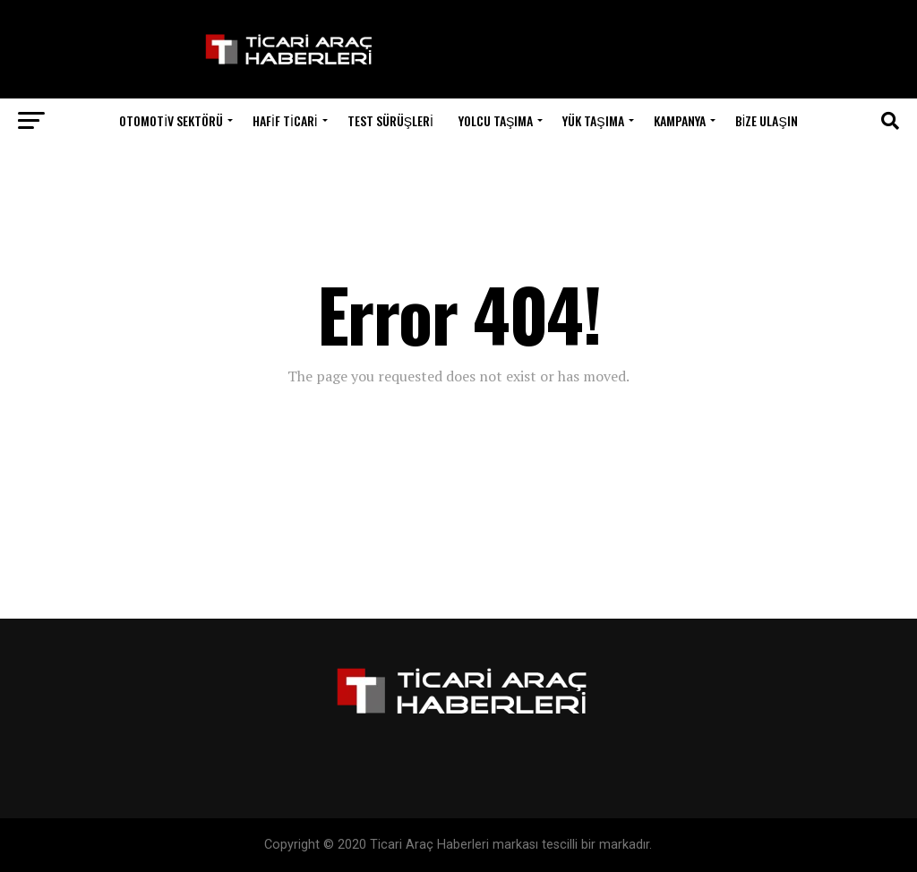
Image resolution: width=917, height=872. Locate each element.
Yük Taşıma (592, 120)
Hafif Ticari (285, 120)
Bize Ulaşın (766, 120)
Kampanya (680, 120)
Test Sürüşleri (390, 120)
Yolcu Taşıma (495, 120)
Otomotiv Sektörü (171, 120)
